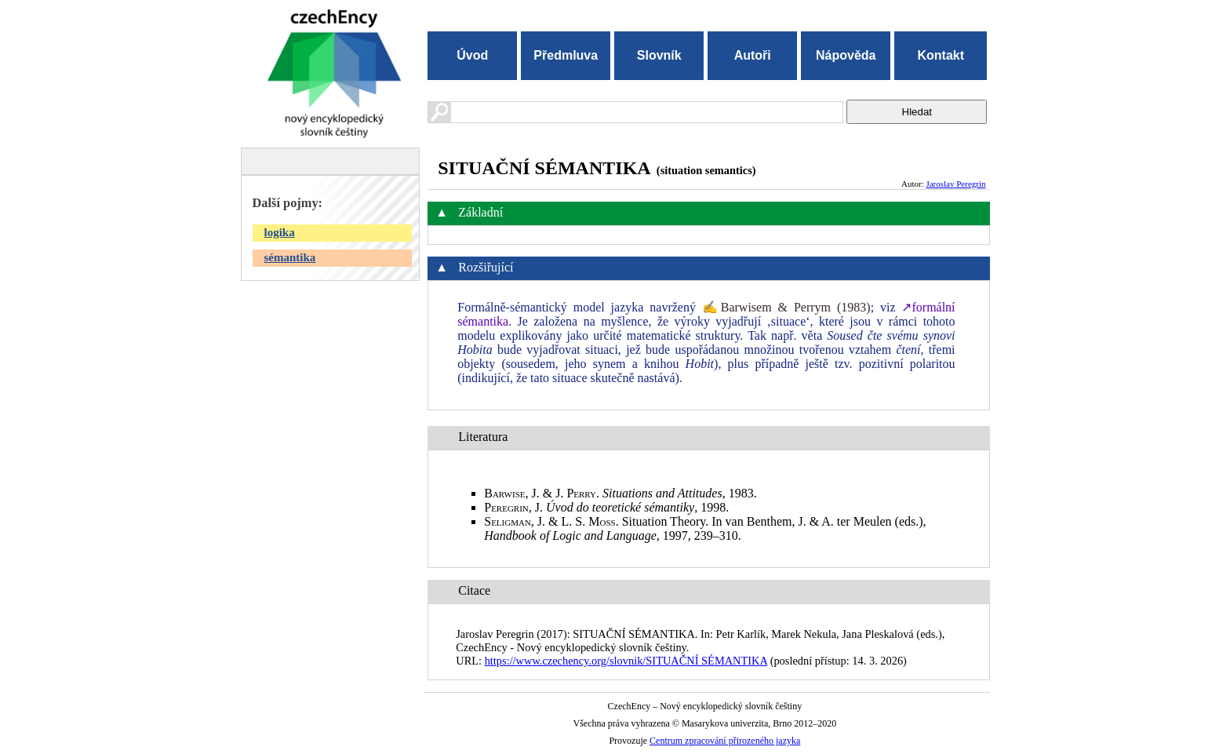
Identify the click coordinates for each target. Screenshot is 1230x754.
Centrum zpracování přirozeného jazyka (725, 740)
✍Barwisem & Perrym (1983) (786, 307)
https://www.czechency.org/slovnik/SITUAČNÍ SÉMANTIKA (626, 660)
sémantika (290, 257)
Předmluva (565, 55)
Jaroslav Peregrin (955, 183)
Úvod (472, 55)
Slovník (659, 55)
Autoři (752, 55)
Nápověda (845, 55)
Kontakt (940, 55)
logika (279, 232)
